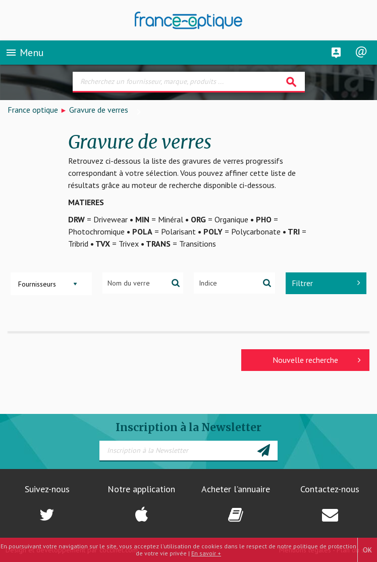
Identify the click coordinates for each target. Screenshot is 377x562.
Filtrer (326, 283)
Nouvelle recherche (317, 360)
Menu (24, 52)
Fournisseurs (37, 284)
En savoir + (206, 553)
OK (367, 549)
